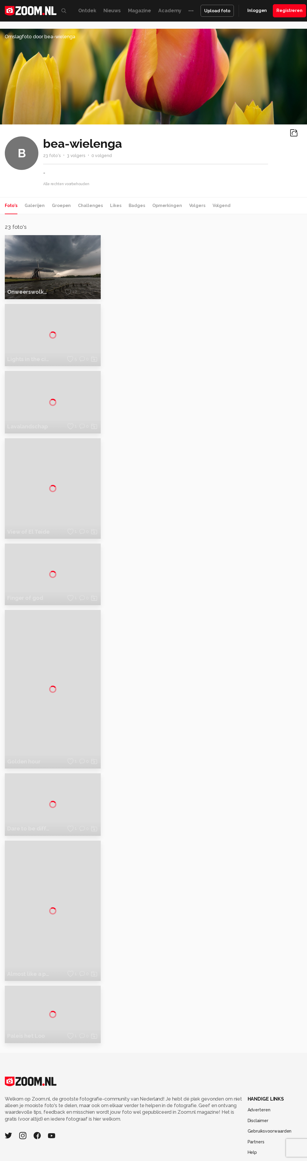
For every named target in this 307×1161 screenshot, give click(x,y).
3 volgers (76, 155)
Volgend (222, 205)
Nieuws (112, 10)
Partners (256, 1101)
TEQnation (251, 1148)
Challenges (90, 205)
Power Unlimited (92, 1148)
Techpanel (254, 1141)
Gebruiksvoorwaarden (270, 1091)
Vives (184, 1148)
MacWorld (207, 1141)
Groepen (61, 205)
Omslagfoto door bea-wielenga (40, 36)
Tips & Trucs (134, 1141)
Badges (137, 205)
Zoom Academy (128, 1148)
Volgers (197, 205)
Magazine (139, 10)
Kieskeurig (29, 1141)
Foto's (11, 205)
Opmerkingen (167, 205)
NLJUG (231, 1148)
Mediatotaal (161, 1141)
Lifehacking (230, 1141)
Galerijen (35, 205)
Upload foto (217, 10)
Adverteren (259, 1070)
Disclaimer (258, 1080)
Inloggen (257, 10)
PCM (78, 1141)
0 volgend (101, 155)
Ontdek (87, 10)
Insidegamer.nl (59, 1148)
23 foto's (52, 155)
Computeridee (56, 1141)
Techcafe (184, 1141)
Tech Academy (162, 1148)
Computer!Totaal (102, 1141)
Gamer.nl (276, 1141)
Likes (115, 205)
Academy (169, 10)
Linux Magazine (207, 1148)
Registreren (289, 10)
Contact (256, 1123)
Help (252, 1112)
